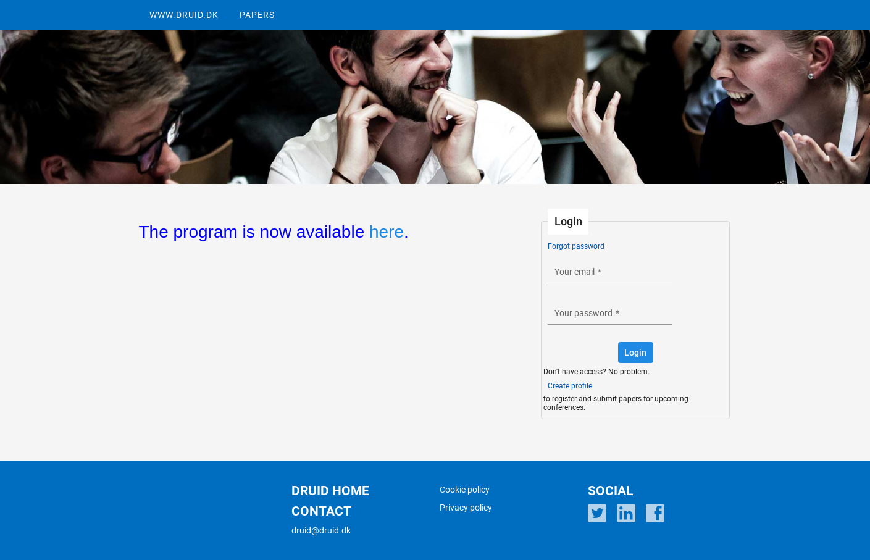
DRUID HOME (330, 490)
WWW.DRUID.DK (184, 15)
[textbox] (610, 271)
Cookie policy (465, 490)
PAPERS (257, 15)
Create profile (570, 386)
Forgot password (576, 246)
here (386, 231)
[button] (635, 352)
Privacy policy (466, 507)
